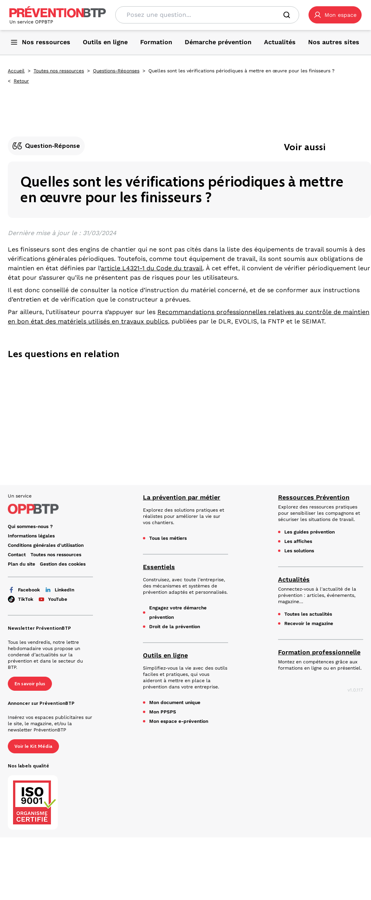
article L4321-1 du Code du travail (152, 268)
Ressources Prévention (314, 497)
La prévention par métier (181, 497)
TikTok (20, 599)
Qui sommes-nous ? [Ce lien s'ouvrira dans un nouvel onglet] (30, 526)
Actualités (294, 579)
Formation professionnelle (319, 652)
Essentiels (159, 567)
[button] (335, 14)
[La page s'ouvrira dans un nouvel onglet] (335, 14)
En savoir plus (29, 683)
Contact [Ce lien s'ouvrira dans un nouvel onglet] (17, 554)
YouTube (52, 599)
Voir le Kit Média (33, 746)
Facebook (24, 589)
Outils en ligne (165, 655)
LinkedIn (59, 589)
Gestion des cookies (63, 564)
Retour (21, 81)
